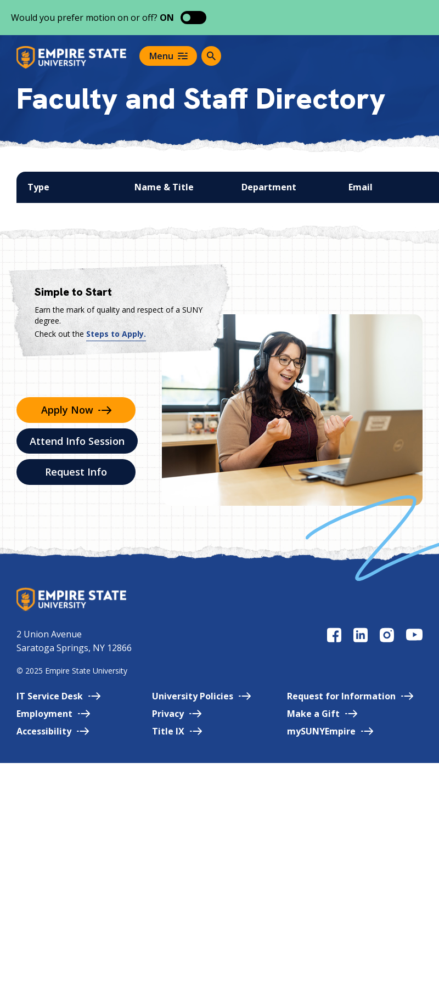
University (201, 696)
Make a (322, 714)
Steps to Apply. (116, 334)
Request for (350, 696)
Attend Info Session (77, 441)
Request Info (76, 471)
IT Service (58, 696)
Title (177, 731)
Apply (76, 409)
